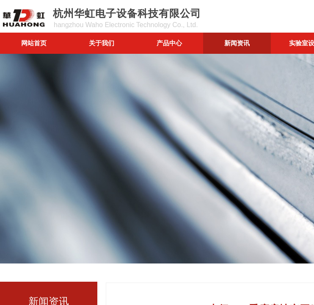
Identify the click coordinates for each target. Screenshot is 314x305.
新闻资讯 (237, 43)
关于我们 (101, 43)
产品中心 (169, 43)
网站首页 (34, 43)
